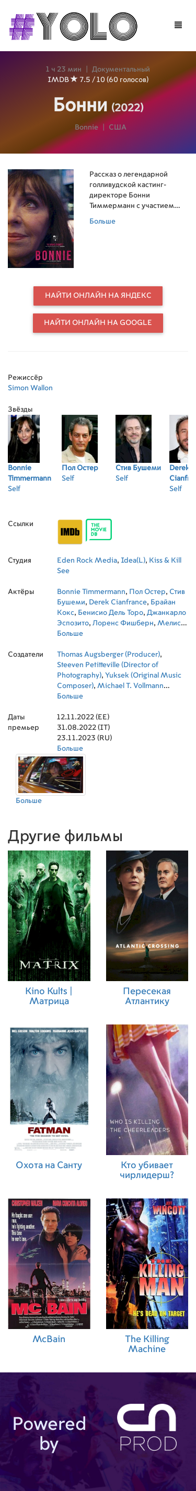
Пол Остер (147, 592)
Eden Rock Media (87, 560)
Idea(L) (133, 560)
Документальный (121, 69)
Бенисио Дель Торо (110, 612)
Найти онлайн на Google (98, 323)
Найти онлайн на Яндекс (98, 295)
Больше (102, 221)
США (117, 127)
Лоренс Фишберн (123, 623)
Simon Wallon (30, 388)
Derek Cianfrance (118, 602)
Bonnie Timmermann (91, 592)
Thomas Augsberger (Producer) (108, 654)
